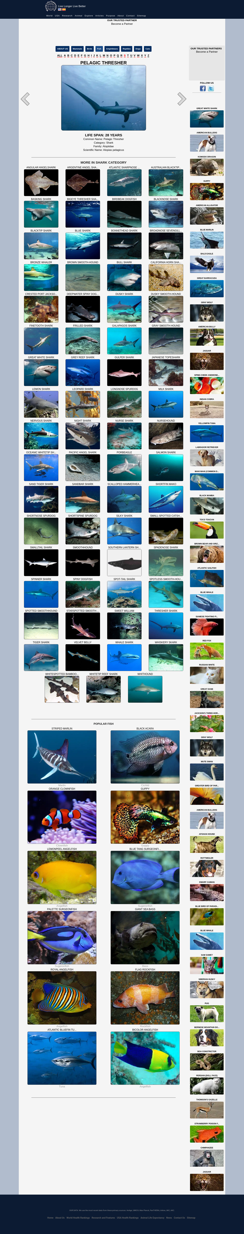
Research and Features (103, 1218)
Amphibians (112, 49)
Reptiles (127, 49)
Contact (130, 16)
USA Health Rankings (128, 1218)
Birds (89, 49)
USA (57, 16)
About (120, 16)
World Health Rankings (78, 1218)
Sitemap (141, 16)
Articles (99, 16)
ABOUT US (62, 49)
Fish (99, 49)
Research (67, 16)
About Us (60, 1218)
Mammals (77, 49)
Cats (148, 49)
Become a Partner (122, 23)
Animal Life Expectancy (152, 1218)
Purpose (110, 16)
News (169, 1218)
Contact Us (179, 1218)
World (49, 16)
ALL (59, 55)
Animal (78, 16)
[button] (31, 99)
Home (50, 1218)
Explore (89, 16)
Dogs (138, 49)
